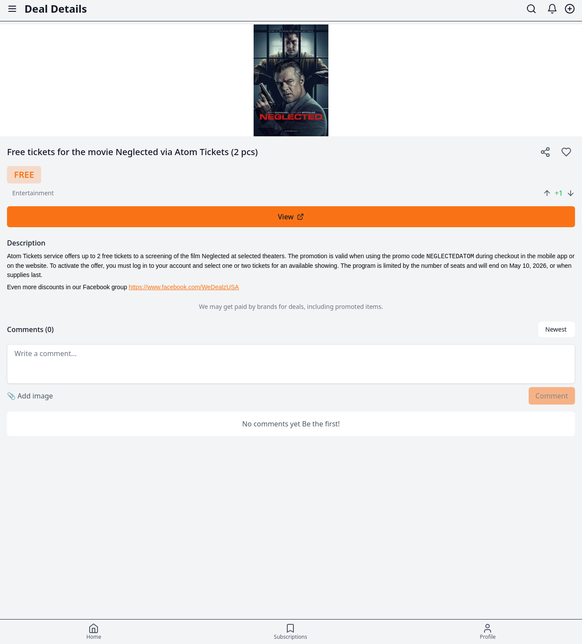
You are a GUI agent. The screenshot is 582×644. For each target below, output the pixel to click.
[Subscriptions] (290, 632)
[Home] (93, 632)
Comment (552, 396)
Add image (30, 396)
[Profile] (487, 632)
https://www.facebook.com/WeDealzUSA (184, 287)
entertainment (33, 193)
